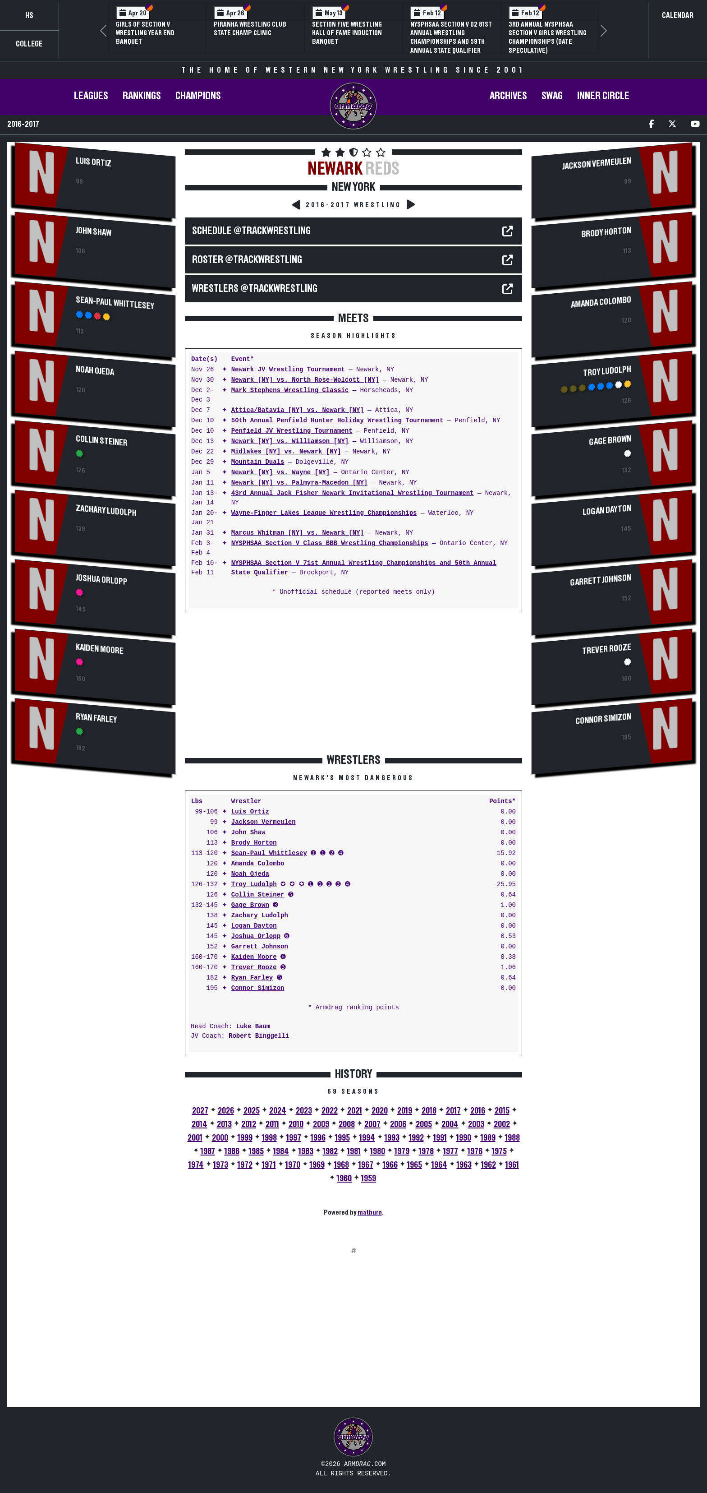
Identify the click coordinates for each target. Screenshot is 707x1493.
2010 (296, 1124)
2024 (277, 1110)
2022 (329, 1110)
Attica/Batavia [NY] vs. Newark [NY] (297, 410)
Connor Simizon (258, 988)
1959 (368, 1178)
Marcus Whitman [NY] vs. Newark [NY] (297, 533)
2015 (502, 1110)
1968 (341, 1164)
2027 (200, 1110)
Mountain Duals (258, 462)
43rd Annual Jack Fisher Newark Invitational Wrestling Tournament (352, 493)
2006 (398, 1124)
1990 (463, 1137)
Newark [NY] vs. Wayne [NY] (280, 472)
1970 (292, 1164)
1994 (367, 1137)
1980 (377, 1151)
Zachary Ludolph (106, 511)
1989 (488, 1137)
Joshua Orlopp (102, 580)
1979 (402, 1151)
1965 (414, 1164)
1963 (464, 1164)
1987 (208, 1151)
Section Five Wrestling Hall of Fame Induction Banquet (347, 33)
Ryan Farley (96, 718)
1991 (440, 1137)
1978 (426, 1151)
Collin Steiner (102, 441)
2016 (477, 1110)
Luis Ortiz (93, 162)
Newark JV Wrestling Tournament (288, 369)
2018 (429, 1110)
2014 (199, 1124)
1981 (354, 1151)
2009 (321, 1124)
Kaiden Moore (100, 649)
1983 (305, 1151)
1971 (269, 1164)
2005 (424, 1124)
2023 (304, 1110)
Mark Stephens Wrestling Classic (290, 390)
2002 (502, 1124)
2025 (251, 1110)
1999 (245, 1137)
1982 (330, 1151)
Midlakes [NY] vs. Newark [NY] (286, 452)
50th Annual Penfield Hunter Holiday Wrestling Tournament (337, 420)
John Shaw (93, 232)
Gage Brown (250, 905)
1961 (512, 1164)
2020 (380, 1110)
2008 (347, 1124)
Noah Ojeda (95, 371)
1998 (269, 1137)
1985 (256, 1151)
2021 (354, 1110)
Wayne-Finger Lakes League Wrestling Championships (324, 513)
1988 (512, 1137)
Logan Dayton (254, 926)
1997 (293, 1137)
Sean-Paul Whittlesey (115, 303)
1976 (475, 1151)
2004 (450, 1124)
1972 (245, 1164)
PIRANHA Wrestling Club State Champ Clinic (250, 29)
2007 (372, 1124)
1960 (344, 1178)
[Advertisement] (95, 859)
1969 (317, 1164)
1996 (318, 1137)
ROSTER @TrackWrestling (247, 259)
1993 (392, 1137)
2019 (404, 1110)
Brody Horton (254, 843)
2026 (226, 1110)
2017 (453, 1110)
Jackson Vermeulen (263, 822)
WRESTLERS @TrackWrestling (254, 288)
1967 (365, 1164)
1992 (416, 1137)
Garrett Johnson (259, 947)
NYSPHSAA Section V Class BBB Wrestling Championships (329, 543)
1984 (281, 1151)
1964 (439, 1164)
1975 (499, 1151)
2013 (224, 1124)
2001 (195, 1137)
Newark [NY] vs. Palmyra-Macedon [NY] (299, 483)
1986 (232, 1151)
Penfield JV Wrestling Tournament (292, 431)
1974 (196, 1164)
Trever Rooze (254, 967)
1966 (390, 1164)
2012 (248, 1124)
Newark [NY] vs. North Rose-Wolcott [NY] (305, 380)
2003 (476, 1124)
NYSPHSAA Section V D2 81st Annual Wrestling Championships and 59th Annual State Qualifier (451, 37)
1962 (488, 1164)
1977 (450, 1151)
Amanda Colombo (258, 864)
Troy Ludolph (254, 884)
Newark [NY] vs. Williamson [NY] (290, 441)
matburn (370, 1212)
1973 (220, 1164)
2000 (220, 1137)
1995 (342, 1137)
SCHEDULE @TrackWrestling (251, 231)
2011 (272, 1124)
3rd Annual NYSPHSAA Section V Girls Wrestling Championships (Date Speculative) (548, 37)
